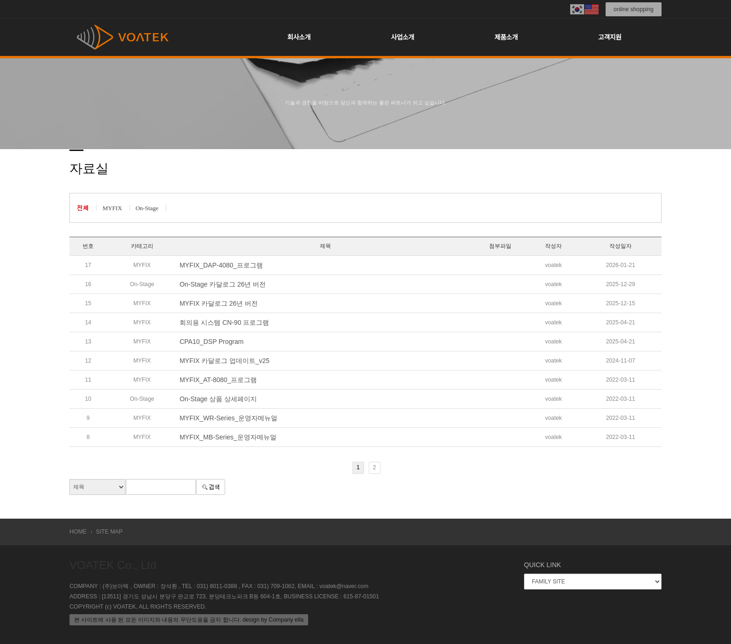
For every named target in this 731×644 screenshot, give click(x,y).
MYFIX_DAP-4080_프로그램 (221, 265)
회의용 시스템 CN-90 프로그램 (224, 322)
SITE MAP (109, 531)
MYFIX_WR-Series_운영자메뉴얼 (228, 418)
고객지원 (609, 37)
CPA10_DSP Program (211, 341)
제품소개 (506, 37)
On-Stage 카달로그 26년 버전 (222, 284)
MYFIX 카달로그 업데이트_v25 (224, 360)
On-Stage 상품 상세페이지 (218, 399)
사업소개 (402, 37)
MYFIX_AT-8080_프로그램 (218, 380)
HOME (78, 531)
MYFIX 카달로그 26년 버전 (218, 303)
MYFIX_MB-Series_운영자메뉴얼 (227, 437)
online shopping (634, 9)
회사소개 (298, 37)
